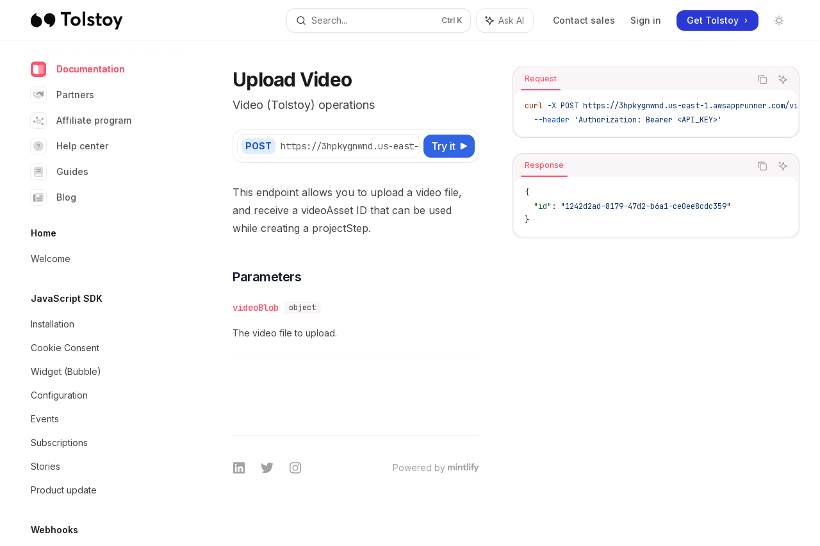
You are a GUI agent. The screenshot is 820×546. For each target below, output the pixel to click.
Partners (62, 95)
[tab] (541, 79)
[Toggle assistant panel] (505, 20)
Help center (69, 146)
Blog (53, 197)
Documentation (78, 69)
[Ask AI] (783, 79)
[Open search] (378, 20)
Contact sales (584, 20)
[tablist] (631, 79)
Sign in (645, 20)
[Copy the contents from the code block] (762, 79)
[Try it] (449, 146)
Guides (59, 171)
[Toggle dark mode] (779, 20)
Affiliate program (81, 120)
